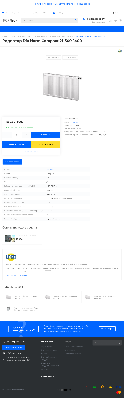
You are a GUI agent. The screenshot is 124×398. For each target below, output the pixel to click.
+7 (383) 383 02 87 (95, 19)
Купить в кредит (46, 144)
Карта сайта (47, 376)
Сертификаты (47, 347)
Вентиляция (69, 350)
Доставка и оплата (49, 350)
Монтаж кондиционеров (26, 236)
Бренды (44, 354)
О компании (47, 341)
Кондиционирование (73, 347)
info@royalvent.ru (63, 13)
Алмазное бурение (72, 354)
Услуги (67, 341)
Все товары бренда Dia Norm (17, 275)
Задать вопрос (107, 329)
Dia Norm (76, 122)
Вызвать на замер (17, 144)
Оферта (44, 369)
